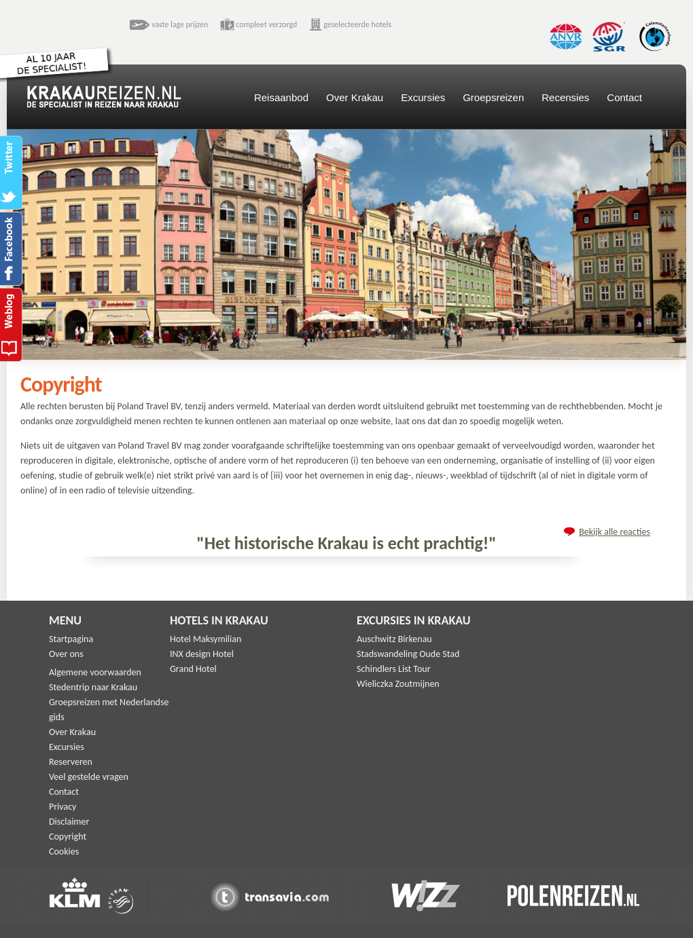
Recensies (565, 97)
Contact (624, 97)
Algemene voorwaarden (95, 672)
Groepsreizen (493, 97)
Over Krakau (354, 97)
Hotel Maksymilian (205, 639)
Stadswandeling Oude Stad (408, 654)
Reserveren (70, 762)
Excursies (423, 97)
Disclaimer (69, 821)
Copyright (67, 836)
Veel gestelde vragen (88, 777)
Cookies (64, 851)
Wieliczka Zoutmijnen (398, 684)
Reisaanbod (281, 97)
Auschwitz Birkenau (394, 639)
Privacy (62, 806)
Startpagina (71, 639)
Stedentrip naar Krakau (93, 687)
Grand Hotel (193, 669)
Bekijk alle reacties (614, 532)
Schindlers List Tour (394, 669)
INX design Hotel (202, 654)
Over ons (66, 654)
